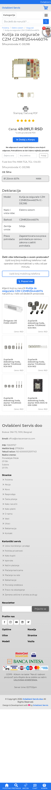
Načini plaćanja (12, 565)
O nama (8, 514)
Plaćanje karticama (14, 570)
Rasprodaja (10, 494)
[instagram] (10, 622)
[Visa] (32, 654)
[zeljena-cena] (9, 156)
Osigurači (30, 28)
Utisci (7, 524)
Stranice (32, 635)
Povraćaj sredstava (14, 585)
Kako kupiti (10, 556)
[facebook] (4, 622)
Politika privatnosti (14, 551)
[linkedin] (22, 622)
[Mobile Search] (46, 21)
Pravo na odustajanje (15, 590)
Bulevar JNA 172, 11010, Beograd (17, 432)
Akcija (7, 485)
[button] (6, 786)
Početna (5, 28)
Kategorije (9, 15)
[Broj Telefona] (25, 274)
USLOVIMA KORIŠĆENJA (25, 680)
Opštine (6, 629)
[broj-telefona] (27, 156)
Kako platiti (10, 509)
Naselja (32, 629)
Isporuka (9, 561)
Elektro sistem (17, 28)
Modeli (6, 641)
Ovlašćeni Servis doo (22, 425)
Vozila (31, 641)
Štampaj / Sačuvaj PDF (25, 110)
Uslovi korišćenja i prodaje (17, 546)
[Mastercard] (22, 654)
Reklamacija (10, 528)
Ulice (5, 635)
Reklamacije (10, 580)
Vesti (7, 519)
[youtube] (16, 622)
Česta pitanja (11, 499)
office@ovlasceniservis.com (22, 438)
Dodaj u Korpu (25, 139)
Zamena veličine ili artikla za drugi (21, 595)
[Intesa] (25, 661)
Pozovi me (25, 281)
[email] (18, 609)
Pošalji (43, 156)
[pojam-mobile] (22, 21)
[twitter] (28, 622)
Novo (7, 489)
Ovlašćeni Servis (11, 8)
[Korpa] (46, 8)
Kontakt (8, 533)
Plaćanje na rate (12, 575)
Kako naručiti (11, 504)
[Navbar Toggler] (46, 15)
